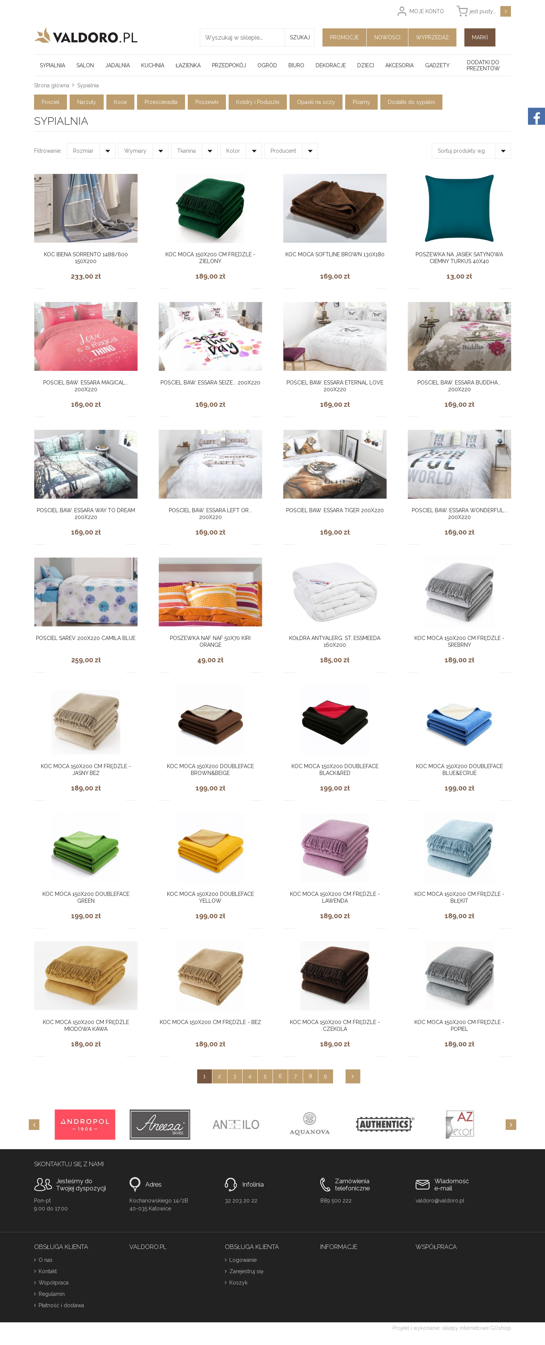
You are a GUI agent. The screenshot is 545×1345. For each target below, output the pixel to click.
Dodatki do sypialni (411, 102)
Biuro (296, 65)
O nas (46, 1260)
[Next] (511, 1124)
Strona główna (51, 85)
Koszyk (238, 1283)
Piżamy (361, 102)
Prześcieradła (161, 102)
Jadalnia (117, 65)
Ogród (267, 65)
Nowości (387, 37)
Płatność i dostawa (61, 1305)
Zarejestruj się (246, 1271)
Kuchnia (152, 65)
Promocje (344, 37)
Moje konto (427, 11)
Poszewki (206, 102)
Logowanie (243, 1260)
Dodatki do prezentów (483, 65)
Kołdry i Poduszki (257, 102)
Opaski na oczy (316, 102)
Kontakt (48, 1271)
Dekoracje (331, 65)
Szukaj (300, 37)
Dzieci (365, 65)
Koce (120, 102)
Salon (85, 65)
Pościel (50, 102)
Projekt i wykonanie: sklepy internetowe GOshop (451, 1328)
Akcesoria (399, 65)
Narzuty (86, 102)
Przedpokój (229, 65)
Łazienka (188, 65)
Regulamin (52, 1294)
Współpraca (54, 1283)
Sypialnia (52, 65)
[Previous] (34, 1124)
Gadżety (437, 65)
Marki (480, 37)
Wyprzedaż (432, 37)
